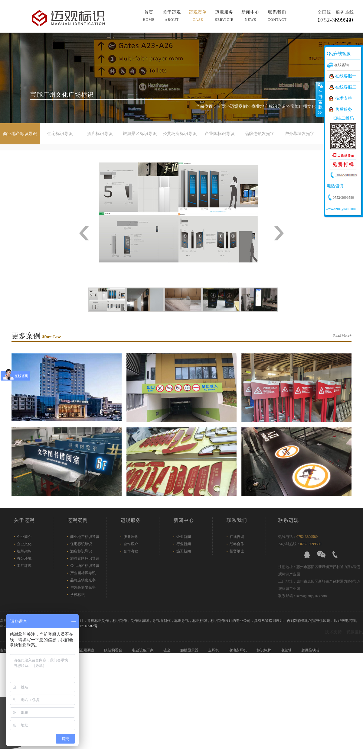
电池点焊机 (238, 650)
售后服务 (343, 109)
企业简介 (24, 537)
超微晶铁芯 (310, 650)
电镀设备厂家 (143, 650)
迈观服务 (224, 16)
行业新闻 (183, 544)
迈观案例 (198, 16)
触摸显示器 (189, 650)
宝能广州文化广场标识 (311, 106)
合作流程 (130, 551)
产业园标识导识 (219, 133)
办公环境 (24, 558)
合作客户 (130, 544)
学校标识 (77, 595)
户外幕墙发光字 (299, 133)
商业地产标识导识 (269, 106)
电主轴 (287, 650)
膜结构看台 (113, 650)
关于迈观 (172, 16)
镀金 (167, 650)
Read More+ (342, 335)
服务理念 (130, 537)
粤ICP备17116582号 (81, 626)
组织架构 (24, 551)
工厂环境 (24, 566)
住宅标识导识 (60, 133)
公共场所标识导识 (180, 133)
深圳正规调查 (84, 650)
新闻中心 (250, 16)
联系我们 (277, 16)
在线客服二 (345, 87)
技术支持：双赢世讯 (344, 632)
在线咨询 (237, 537)
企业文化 (24, 544)
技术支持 (343, 98)
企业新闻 (183, 537)
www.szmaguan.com (340, 209)
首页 (149, 16)
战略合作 (237, 544)
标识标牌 (264, 650)
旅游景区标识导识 (140, 133)
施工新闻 (183, 551)
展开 (320, 99)
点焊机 (214, 650)
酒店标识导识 (100, 133)
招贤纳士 (237, 551)
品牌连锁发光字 (259, 133)
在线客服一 (345, 76)
